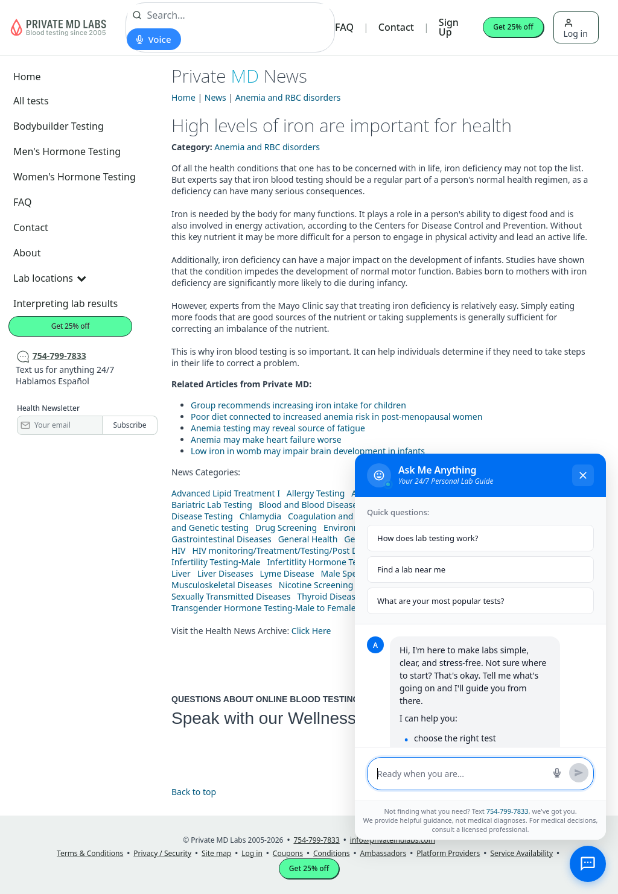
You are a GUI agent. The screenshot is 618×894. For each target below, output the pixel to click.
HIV (178, 550)
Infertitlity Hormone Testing (322, 562)
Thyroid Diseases (331, 596)
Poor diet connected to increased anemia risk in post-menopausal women (336, 416)
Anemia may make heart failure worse (266, 439)
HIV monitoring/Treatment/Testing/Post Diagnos (288, 550)
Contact (396, 27)
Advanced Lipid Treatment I (225, 493)
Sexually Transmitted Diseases (231, 596)
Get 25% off (513, 27)
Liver (181, 573)
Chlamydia (260, 516)
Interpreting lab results (65, 303)
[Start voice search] (153, 39)
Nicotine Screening (316, 585)
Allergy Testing (316, 493)
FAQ (344, 27)
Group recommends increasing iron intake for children (298, 405)
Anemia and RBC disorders (288, 97)
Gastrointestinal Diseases (221, 539)
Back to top (193, 791)
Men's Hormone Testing (67, 151)
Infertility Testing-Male (216, 562)
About (26, 252)
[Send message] (578, 772)
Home (27, 76)
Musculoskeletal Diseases (221, 585)
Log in (576, 28)
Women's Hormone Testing (74, 176)
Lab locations (49, 278)
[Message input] (461, 773)
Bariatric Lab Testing (211, 504)
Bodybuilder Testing (58, 126)
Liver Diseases (225, 573)
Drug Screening (286, 527)
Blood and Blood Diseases (310, 504)
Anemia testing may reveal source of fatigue (278, 428)
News (215, 97)
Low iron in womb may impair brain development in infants (308, 451)
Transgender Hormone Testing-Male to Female (263, 607)
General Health (308, 539)
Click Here (311, 630)
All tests (31, 100)
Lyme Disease (287, 573)
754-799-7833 (507, 811)
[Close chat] (583, 475)
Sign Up (449, 27)
